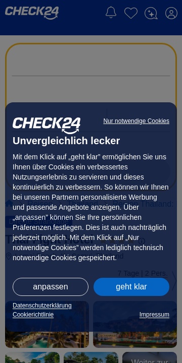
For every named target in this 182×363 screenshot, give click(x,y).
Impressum (154, 314)
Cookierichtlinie (33, 314)
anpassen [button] (50, 286)
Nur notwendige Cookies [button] (136, 121)
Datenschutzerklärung (42, 305)
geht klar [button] (131, 286)
